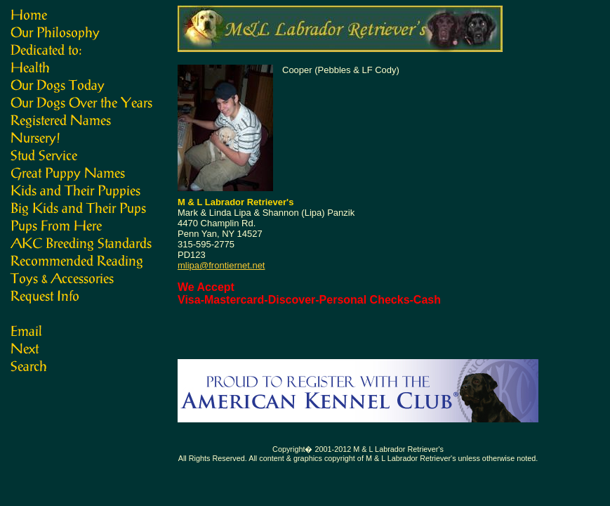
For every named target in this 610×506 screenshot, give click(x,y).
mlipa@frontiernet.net (221, 265)
